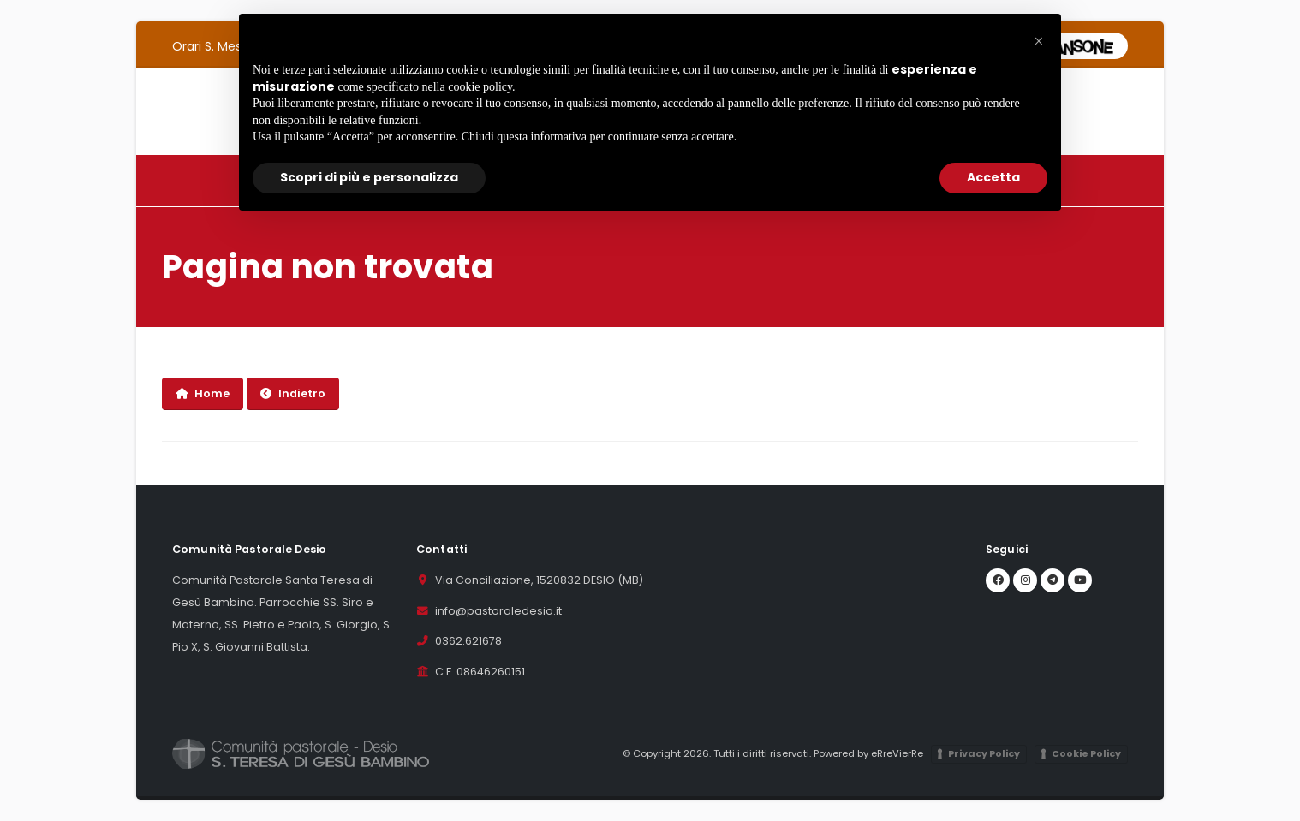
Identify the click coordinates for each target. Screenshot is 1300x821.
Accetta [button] (993, 177)
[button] (1039, 41)
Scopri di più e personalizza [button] (369, 177)
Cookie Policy (1086, 753)
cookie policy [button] (480, 86)
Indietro (292, 393)
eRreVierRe (897, 753)
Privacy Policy (984, 753)
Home (203, 393)
